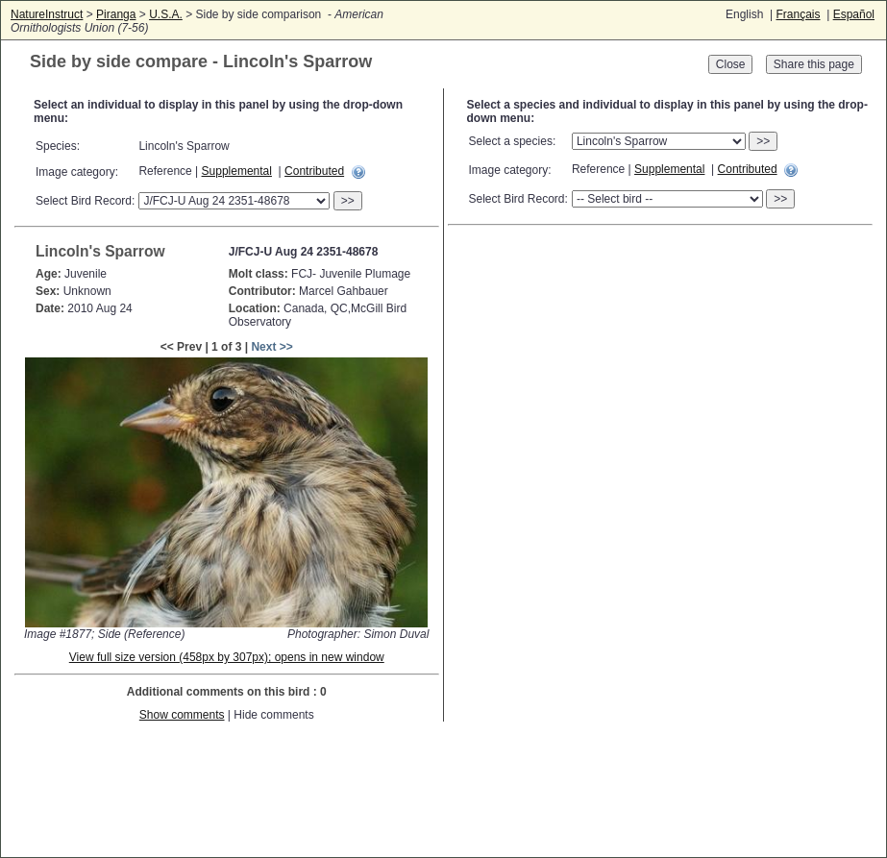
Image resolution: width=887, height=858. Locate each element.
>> (348, 201)
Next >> (271, 347)
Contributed (314, 171)
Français (798, 14)
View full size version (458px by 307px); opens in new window (226, 657)
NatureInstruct (47, 14)
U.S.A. (166, 14)
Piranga (116, 14)
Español (854, 14)
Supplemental (237, 171)
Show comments (182, 715)
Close (731, 64)
